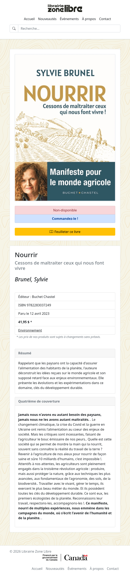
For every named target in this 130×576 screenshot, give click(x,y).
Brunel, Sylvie (31, 279)
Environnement (30, 330)
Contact (105, 19)
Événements (69, 19)
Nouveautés (47, 19)
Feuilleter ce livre (65, 231)
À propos (89, 19)
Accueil (29, 19)
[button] (65, 218)
